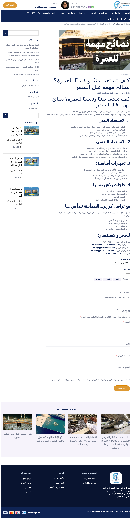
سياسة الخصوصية (88, 478)
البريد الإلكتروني (121, 356)
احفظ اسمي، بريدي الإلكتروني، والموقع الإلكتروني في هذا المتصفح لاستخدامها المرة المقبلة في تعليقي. (89, 380)
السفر (116, 279)
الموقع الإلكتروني (121, 367)
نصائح (96, 279)
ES (26, 13)
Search (4, 115)
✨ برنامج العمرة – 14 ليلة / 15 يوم (14, 132)
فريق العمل (81, 13)
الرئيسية (125, 13)
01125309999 (78, 7)
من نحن (59, 13)
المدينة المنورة (14, 141)
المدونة (92, 13)
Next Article (122, 293)
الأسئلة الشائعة (47, 13)
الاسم (125, 344)
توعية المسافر (123, 74)
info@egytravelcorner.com (44, 7)
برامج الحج (115, 13)
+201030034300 (111, 245)
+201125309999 (95, 245)
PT (32, 13)
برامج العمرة (103, 13)
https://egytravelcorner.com (101, 251)
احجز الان (8, 5)
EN (37, 13)
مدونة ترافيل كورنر (55, 487)
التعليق (125, 322)
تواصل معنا (70, 13)
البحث (4, 33)
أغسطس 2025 (32, 97)
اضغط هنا (116, 253)
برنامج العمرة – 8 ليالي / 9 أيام (13, 195)
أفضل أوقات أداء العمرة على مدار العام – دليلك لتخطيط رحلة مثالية (81, 440)
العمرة (106, 279)
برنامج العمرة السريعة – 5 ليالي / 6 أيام (13, 163)
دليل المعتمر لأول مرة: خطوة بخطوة (114, 297)
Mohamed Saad (107, 511)
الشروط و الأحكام (88, 482)
